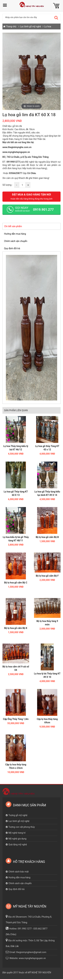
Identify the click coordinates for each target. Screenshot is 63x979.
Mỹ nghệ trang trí (17, 832)
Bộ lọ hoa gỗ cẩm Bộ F (47, 575)
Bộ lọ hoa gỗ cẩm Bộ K (15, 628)
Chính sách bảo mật (18, 871)
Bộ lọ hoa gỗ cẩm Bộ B (47, 537)
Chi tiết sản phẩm (13, 226)
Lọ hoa (47, 26)
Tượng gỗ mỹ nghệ (17, 815)
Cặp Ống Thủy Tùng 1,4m (15, 719)
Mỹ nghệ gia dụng (17, 838)
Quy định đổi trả (12, 248)
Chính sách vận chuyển (15, 241)
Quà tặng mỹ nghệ (17, 844)
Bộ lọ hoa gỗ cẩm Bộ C (15, 582)
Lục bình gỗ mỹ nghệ (30, 26)
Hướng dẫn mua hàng (15, 233)
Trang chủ (11, 26)
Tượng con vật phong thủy (21, 827)
